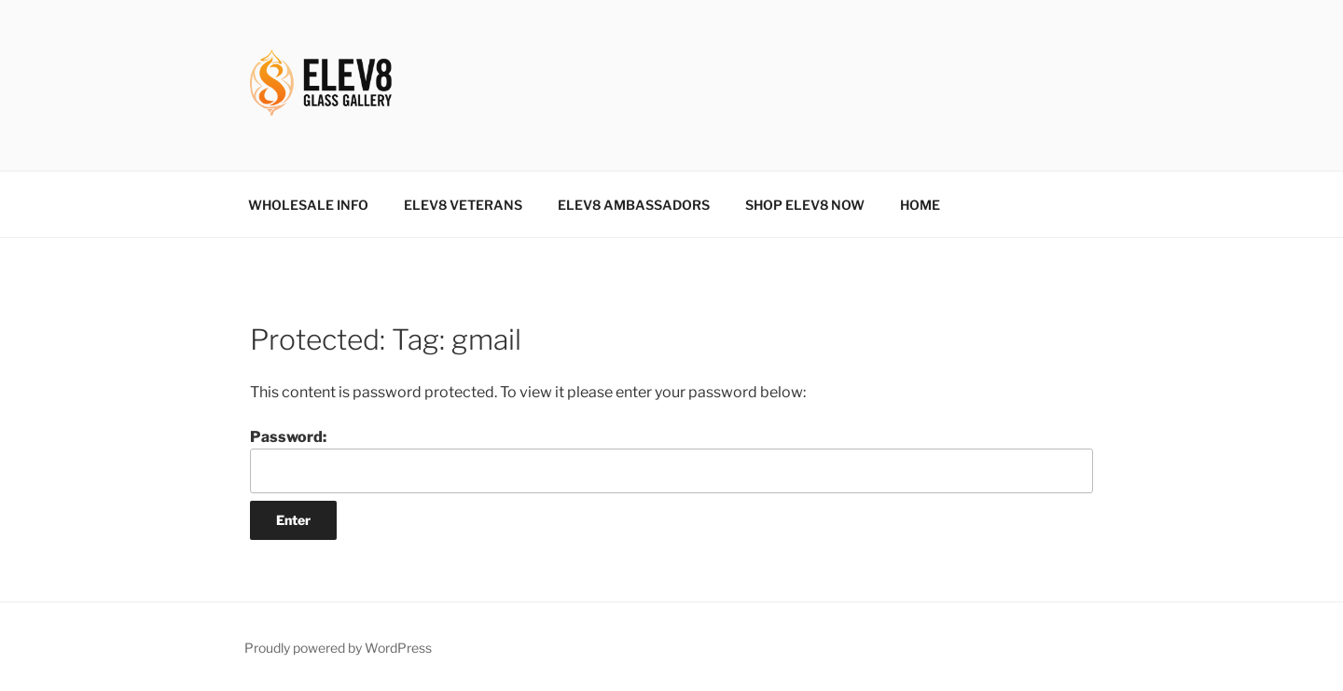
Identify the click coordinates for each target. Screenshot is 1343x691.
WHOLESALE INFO (308, 205)
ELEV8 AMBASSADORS (634, 205)
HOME (920, 205)
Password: (671, 460)
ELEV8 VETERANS (463, 205)
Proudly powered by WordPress (338, 648)
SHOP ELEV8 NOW (805, 205)
